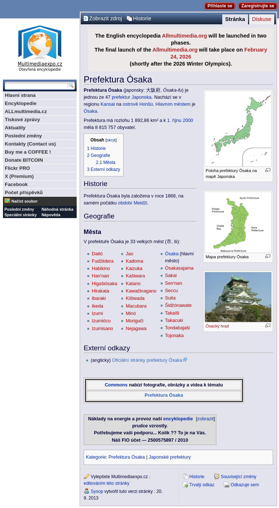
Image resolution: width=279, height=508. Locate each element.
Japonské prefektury (170, 457)
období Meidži (132, 203)
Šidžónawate (178, 305)
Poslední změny (23, 136)
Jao (129, 253)
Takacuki (174, 320)
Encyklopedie (20, 103)
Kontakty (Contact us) (30, 144)
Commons (116, 385)
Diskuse (261, 19)
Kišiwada (135, 298)
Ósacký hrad (217, 326)
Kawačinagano (141, 291)
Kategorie (96, 457)
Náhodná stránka (57, 209)
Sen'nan (173, 283)
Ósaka (90, 111)
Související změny (239, 476)
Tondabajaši (177, 327)
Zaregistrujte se (257, 5)
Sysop (97, 491)
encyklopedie (178, 418)
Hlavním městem (173, 104)
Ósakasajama (179, 268)
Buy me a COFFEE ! (28, 152)
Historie (142, 18)
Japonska (141, 97)
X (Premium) (19, 176)
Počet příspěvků (24, 192)
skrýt (111, 140)
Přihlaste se (219, 5)
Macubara (136, 306)
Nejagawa (136, 328)
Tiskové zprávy (22, 119)
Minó (131, 313)
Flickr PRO (17, 168)
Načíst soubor (24, 201)
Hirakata (100, 291)
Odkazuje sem (245, 484)
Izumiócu (101, 320)
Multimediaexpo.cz (40, 47)
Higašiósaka (104, 283)
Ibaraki (99, 298)
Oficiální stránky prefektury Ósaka (147, 360)
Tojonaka (174, 335)
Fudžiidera (103, 261)
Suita (170, 298)
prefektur (121, 97)
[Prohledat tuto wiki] (36, 85)
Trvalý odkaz (202, 484)
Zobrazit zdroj (105, 18)
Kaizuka (134, 268)
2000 (188, 120)
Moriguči (134, 320)
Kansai (108, 104)
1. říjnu (174, 120)
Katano (133, 283)
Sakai (171, 275)
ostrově (130, 104)
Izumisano (102, 328)
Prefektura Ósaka (163, 395)
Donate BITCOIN (24, 160)
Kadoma (134, 261)
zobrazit (205, 418)
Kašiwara (135, 275)
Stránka (235, 19)
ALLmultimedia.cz (26, 111)
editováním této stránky (106, 483)
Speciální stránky (20, 215)
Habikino (101, 268)
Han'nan (100, 275)
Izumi (97, 313)
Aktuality (15, 127)
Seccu (171, 290)
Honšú (146, 104)
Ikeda (97, 306)
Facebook (16, 184)
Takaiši (172, 313)
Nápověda (51, 215)
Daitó (97, 253)
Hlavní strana (20, 95)
